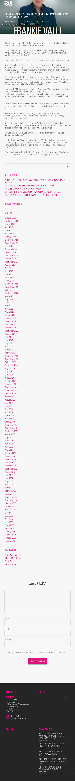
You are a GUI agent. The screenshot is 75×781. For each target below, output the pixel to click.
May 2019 (9, 409)
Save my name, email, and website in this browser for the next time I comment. (36, 652)
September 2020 (11, 365)
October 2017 (10, 465)
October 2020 (10, 362)
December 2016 (11, 497)
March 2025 (9, 230)
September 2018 (11, 431)
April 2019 (9, 412)
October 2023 (10, 258)
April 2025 (9, 227)
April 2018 (9, 447)
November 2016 (11, 500)
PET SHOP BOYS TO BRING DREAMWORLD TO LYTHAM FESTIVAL (31, 195)
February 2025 (11, 233)
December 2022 (11, 284)
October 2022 (10, 290)
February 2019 (10, 418)
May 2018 (9, 444)
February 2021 (10, 353)
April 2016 (9, 522)
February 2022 (11, 315)
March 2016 (9, 525)
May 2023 (9, 268)
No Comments (14, 26)
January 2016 (10, 531)
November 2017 (11, 462)
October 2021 (10, 327)
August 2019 (10, 400)
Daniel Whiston (11, 555)
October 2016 (10, 503)
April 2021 (9, 346)
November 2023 (11, 255)
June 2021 (9, 340)
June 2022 (9, 302)
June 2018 (9, 440)
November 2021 (11, 324)
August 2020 (10, 368)
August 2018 (10, 434)
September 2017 (11, 469)
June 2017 (9, 478)
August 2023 (10, 265)
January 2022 (10, 318)
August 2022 (10, 296)
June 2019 (9, 406)
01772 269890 (16, 716)
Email (7, 629)
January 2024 (10, 252)
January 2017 (10, 494)
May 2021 (9, 343)
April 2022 (9, 309)
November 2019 (11, 390)
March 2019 (9, 415)
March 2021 (9, 349)
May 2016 (9, 519)
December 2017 (11, 459)
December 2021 (11, 321)
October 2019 (10, 393)
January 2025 (10, 236)
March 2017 (9, 487)
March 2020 (9, 378)
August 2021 (10, 334)
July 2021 (9, 337)
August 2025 (10, 224)
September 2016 (11, 506)
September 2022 (11, 293)
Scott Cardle (10, 561)
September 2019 (11, 396)
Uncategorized (10, 564)
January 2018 (10, 456)
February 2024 (11, 249)
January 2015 (10, 541)
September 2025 (11, 221)
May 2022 (9, 305)
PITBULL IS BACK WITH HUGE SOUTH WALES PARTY (26, 189)
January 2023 (10, 280)
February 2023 (11, 277)
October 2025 (10, 218)
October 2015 (10, 538)
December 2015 (11, 534)
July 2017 (9, 475)
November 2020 (11, 359)
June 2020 (9, 374)
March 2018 (9, 450)
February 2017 (10, 491)
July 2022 (9, 299)
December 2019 (11, 387)
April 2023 (9, 271)
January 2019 (10, 422)
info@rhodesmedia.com (20, 718)
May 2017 (9, 481)
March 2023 (9, 274)
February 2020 (11, 381)
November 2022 (11, 287)
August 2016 (10, 509)
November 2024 (11, 243)
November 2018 (11, 428)
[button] (69, 4)
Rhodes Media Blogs (43, 21)
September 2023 (11, 262)
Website (7, 639)
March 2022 (9, 312)
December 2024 (11, 240)
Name (7, 618)
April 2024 (9, 246)
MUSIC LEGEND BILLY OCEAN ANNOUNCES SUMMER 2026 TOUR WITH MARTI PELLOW (35, 181)
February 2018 (10, 453)
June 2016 (9, 516)
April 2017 (9, 484)
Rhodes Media (10, 21)
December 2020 (11, 356)
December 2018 (11, 425)
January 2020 (10, 384)
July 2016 (9, 513)
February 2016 (10, 528)
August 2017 (10, 472)
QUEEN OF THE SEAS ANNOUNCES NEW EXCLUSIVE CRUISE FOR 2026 (33, 192)
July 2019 (9, 403)
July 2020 (9, 371)
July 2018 (9, 437)
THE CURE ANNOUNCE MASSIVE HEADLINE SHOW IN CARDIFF (29, 185)
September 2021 (11, 331)
